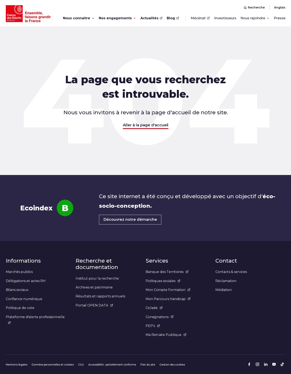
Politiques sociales (163, 281)
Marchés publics (19, 272)
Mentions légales (16, 364)
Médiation (223, 290)
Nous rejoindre (252, 18)
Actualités (151, 18)
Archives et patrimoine (94, 287)
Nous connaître (76, 18)
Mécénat (200, 18)
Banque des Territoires (167, 272)
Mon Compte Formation (168, 290)
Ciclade (154, 308)
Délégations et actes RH (26, 281)
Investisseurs (225, 18)
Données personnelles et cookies (53, 364)
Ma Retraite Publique (166, 335)
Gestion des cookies (172, 364)
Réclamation (225, 281)
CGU (81, 364)
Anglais (279, 7)
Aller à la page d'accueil (145, 125)
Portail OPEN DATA (94, 305)
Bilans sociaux (17, 290)
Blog (173, 18)
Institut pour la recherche (97, 278)
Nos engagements (115, 18)
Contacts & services (231, 272)
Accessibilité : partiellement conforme (112, 364)
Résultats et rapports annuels (100, 296)
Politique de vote (20, 308)
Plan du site (147, 364)
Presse (279, 18)
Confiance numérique (24, 299)
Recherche (254, 7)
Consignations (160, 317)
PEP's (153, 326)
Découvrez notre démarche (130, 219)
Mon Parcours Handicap (168, 299)
